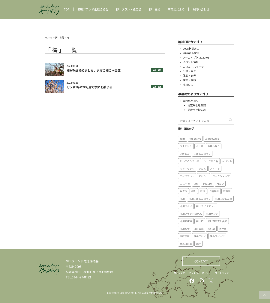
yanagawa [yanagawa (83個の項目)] (195, 138)
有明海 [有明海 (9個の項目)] (226, 191)
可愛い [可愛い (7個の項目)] (220, 183)
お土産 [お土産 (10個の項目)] (199, 146)
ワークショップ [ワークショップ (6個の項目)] (221, 176)
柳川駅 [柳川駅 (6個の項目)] (211, 228)
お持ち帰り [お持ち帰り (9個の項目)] (214, 146)
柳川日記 (154, 9)
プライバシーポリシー (200, 272)
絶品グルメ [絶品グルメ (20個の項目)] (200, 236)
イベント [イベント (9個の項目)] (227, 161)
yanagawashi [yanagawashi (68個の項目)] (212, 138)
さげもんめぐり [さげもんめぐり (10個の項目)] (202, 153)
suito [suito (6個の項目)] (182, 138)
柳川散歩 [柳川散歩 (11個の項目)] (185, 228)
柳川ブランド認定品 (128, 9)
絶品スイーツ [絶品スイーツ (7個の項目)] (217, 236)
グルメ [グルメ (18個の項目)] (202, 168)
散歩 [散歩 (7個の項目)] (202, 191)
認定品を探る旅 (197, 110)
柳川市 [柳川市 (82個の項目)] (199, 221)
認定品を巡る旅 (197, 105)
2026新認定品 (191, 53)
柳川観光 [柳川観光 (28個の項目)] (198, 228)
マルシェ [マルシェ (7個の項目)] (203, 176)
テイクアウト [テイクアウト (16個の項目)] (187, 176)
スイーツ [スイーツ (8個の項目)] (215, 168)
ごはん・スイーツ (193, 66)
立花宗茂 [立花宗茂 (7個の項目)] (185, 236)
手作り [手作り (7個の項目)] (183, 191)
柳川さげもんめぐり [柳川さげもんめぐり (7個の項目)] (200, 198)
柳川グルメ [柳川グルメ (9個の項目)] (186, 206)
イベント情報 (191, 62)
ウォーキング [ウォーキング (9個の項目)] (187, 168)
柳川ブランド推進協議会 (92, 9)
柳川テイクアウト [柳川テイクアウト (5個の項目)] (206, 206)
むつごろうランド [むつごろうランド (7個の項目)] (189, 161)
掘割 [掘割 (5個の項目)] (193, 191)
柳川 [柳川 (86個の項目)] (182, 198)
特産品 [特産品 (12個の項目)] (222, 228)
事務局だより (176, 9)
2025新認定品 (191, 48)
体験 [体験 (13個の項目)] (196, 183)
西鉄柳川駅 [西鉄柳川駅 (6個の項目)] (186, 243)
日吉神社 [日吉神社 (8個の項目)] (214, 191)
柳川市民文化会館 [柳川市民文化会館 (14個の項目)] (217, 221)
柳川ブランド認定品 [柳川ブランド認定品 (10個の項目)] (191, 213)
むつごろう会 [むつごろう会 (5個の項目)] (210, 161)
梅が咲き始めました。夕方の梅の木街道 (94, 70)
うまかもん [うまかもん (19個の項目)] (186, 146)
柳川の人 (188, 84)
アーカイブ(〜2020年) (196, 57)
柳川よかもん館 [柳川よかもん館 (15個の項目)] (223, 198)
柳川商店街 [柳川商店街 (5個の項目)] (186, 221)
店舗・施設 (189, 80)
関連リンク (179, 272)
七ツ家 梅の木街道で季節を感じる (89, 87)
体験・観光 (157, 70)
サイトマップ (222, 272)
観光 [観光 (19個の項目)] (198, 243)
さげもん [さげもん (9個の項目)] (185, 153)
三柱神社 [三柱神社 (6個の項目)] (185, 183)
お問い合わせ (200, 9)
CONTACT (201, 261)
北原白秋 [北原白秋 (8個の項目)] (207, 183)
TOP (67, 9)
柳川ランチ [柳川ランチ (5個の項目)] (212, 213)
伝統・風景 (157, 87)
